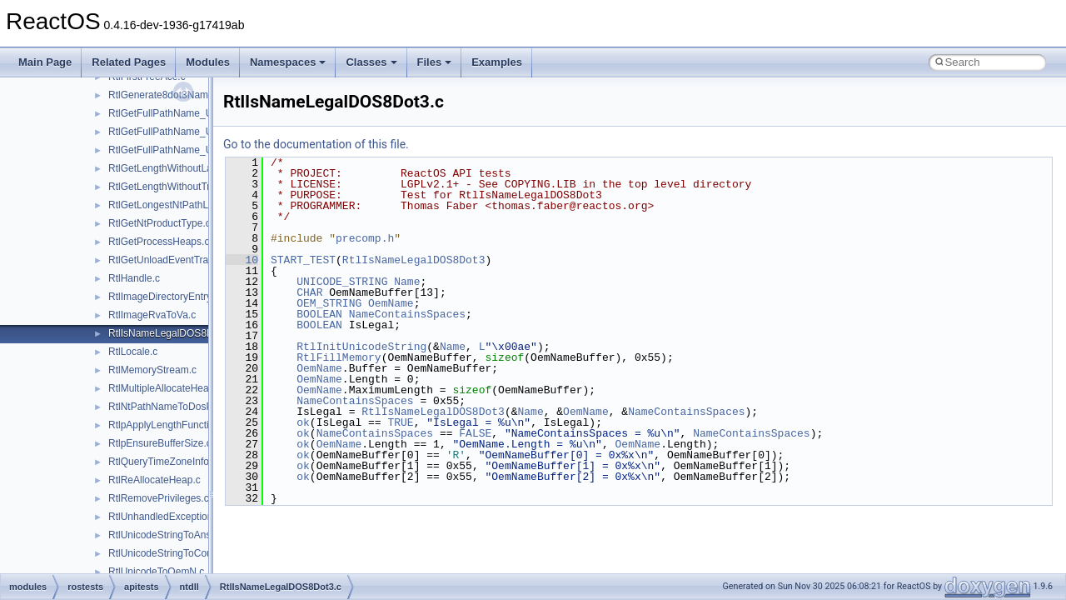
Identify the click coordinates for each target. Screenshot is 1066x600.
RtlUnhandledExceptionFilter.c (175, 516)
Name (407, 281)
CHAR (309, 292)
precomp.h (365, 238)
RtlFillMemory (338, 357)
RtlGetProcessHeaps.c (158, 242)
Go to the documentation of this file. (316, 144)
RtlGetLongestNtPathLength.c (174, 205)
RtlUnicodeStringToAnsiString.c (177, 535)
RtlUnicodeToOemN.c (156, 572)
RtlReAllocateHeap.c (154, 480)
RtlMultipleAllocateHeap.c (165, 388)
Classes (371, 62)
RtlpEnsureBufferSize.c (160, 443)
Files (434, 62)
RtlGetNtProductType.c (159, 223)
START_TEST (303, 260)
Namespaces (288, 62)
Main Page (45, 62)
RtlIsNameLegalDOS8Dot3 (414, 260)
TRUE (400, 422)
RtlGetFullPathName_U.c (164, 113)
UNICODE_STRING (341, 281)
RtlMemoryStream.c (152, 370)
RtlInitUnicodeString (361, 346)
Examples (496, 62)
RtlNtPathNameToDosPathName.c (184, 406)
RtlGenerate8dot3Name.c (165, 95)
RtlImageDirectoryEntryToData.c (179, 296)
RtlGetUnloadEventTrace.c (167, 260)
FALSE (475, 433)
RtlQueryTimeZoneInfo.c (162, 462)
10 (242, 260)
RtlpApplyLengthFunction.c (167, 425)
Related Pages (129, 62)
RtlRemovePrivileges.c (158, 498)
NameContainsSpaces (407, 314)
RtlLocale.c (132, 352)
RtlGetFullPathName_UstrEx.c (175, 150)
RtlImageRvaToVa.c (152, 315)
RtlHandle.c (134, 278)
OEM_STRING (328, 303)
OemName (391, 303)
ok (303, 422)
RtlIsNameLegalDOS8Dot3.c (172, 333)
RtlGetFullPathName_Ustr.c (169, 132)
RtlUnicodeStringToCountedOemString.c (197, 553)
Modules (208, 62)
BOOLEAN (319, 314)
